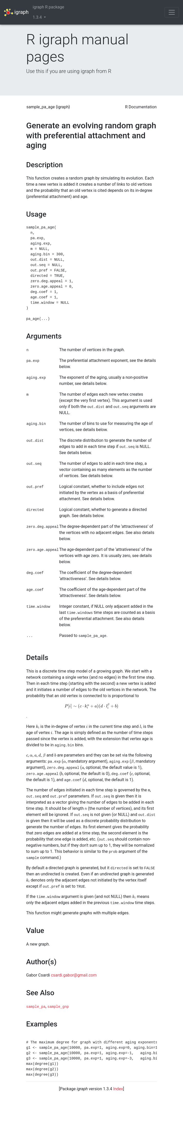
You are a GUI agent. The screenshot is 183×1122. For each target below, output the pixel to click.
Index (118, 1088)
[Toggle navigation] (172, 12)
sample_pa (36, 1007)
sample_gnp (58, 1007)
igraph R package (48, 7)
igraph (16, 12)
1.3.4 (38, 17)
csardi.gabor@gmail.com (74, 975)
